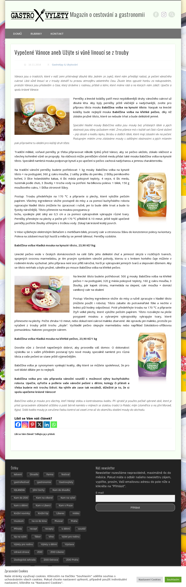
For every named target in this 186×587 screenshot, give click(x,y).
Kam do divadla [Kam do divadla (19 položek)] (61, 490)
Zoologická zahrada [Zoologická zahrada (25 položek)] (25, 560)
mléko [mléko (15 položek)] (76, 513)
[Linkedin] (46, 424)
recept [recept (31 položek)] (33, 529)
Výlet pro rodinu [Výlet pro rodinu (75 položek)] (71, 536)
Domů (17, 33)
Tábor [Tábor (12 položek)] (38, 536)
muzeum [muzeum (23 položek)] (19, 521)
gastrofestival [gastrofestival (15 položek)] (21, 482)
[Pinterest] (32, 424)
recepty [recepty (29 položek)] (49, 529)
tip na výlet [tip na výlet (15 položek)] (20, 536)
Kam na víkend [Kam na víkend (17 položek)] (44, 498)
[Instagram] (25, 424)
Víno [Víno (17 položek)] (51, 536)
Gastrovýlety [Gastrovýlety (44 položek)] (66, 482)
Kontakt (57, 33)
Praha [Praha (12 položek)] (74, 521)
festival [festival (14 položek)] (66, 474)
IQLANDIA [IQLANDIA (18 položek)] (19, 490)
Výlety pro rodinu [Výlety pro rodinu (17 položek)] (23, 544)
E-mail (100, 492)
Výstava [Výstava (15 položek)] (69, 544)
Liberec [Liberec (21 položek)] (60, 513)
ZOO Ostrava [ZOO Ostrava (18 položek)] (51, 560)
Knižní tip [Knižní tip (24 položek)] (43, 513)
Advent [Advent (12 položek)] (18, 474)
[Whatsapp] (54, 424)
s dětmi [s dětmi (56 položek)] (66, 529)
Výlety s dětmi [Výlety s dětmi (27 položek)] (49, 544)
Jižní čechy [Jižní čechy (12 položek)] (39, 490)
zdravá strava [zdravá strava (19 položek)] (21, 552)
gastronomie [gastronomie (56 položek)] (44, 482)
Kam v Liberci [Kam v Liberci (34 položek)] (43, 505)
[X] (39, 424)
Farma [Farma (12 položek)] (50, 474)
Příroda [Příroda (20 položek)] (18, 529)
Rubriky (36, 33)
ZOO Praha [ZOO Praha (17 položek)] (72, 560)
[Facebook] (18, 424)
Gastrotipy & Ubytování (65, 64)
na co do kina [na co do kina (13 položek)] (39, 521)
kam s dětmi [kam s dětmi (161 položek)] (21, 505)
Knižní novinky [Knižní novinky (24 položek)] (22, 513)
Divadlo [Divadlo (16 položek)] (34, 474)
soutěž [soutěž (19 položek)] (82, 529)
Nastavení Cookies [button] (150, 579)
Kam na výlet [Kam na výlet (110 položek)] (68, 498)
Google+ (164, 14)
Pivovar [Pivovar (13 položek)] (59, 521)
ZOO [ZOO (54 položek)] (39, 552)
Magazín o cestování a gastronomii (107, 14)
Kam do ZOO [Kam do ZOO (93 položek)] (21, 498)
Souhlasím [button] (173, 579)
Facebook (157, 14)
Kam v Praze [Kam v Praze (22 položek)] (66, 505)
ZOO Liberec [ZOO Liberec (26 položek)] (57, 552)
